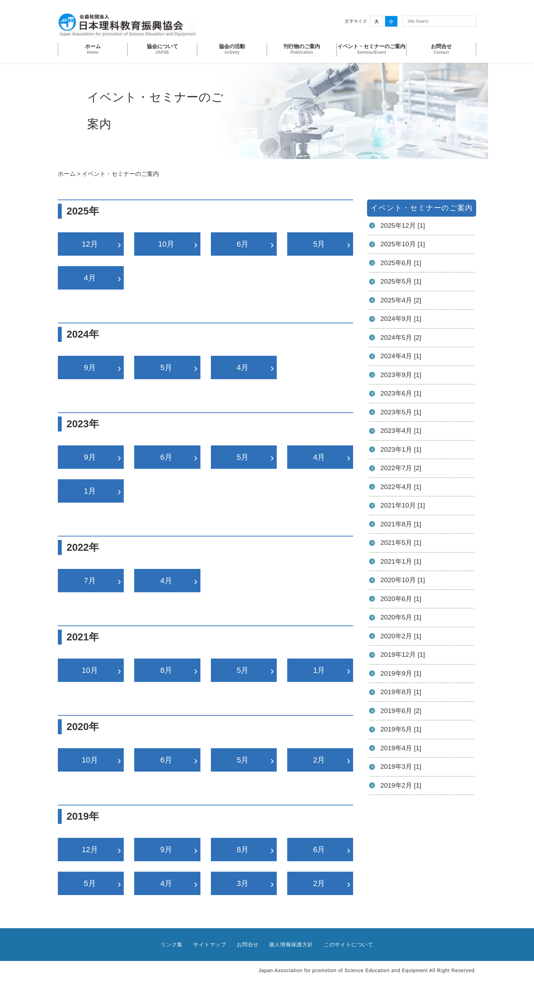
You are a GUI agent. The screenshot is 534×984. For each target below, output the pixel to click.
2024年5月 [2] (400, 337)
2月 (319, 760)
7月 (90, 580)
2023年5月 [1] (400, 412)
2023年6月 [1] (400, 393)
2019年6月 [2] (400, 710)
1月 (90, 491)
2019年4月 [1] (400, 748)
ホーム (67, 174)
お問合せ (248, 944)
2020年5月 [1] (400, 617)
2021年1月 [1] (400, 561)
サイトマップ (209, 944)
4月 (90, 277)
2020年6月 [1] (400, 598)
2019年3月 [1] (400, 766)
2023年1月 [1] (400, 449)
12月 (90, 244)
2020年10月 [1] (402, 580)
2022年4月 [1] (400, 486)
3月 (243, 883)
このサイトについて (348, 944)
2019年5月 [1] (400, 729)
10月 (166, 244)
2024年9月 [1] (400, 318)
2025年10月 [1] (402, 244)
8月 (166, 670)
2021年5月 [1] (400, 542)
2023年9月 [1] (400, 374)
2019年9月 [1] (400, 673)
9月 (90, 367)
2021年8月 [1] (400, 524)
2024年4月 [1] (400, 356)
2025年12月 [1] (402, 225)
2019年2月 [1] (400, 785)
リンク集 (172, 944)
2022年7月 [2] (400, 468)
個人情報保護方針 (291, 944)
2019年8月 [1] (400, 692)
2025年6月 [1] (400, 262)
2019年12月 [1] (402, 654)
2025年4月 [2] (400, 300)
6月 (243, 244)
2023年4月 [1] (400, 430)
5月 (319, 244)
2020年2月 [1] (400, 636)
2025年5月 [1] (400, 281)
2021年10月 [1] (402, 505)
